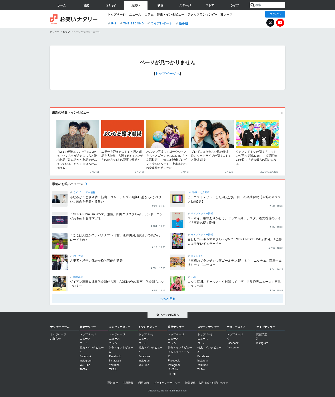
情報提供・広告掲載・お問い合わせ (206, 382)
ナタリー (55, 31)
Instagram (86, 360)
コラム (149, 14)
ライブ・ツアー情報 (84, 192)
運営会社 (112, 382)
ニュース (135, 14)
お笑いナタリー (76, 19)
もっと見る (167, 298)
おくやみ (78, 256)
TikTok (83, 369)
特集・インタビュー (170, 14)
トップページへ (167, 73)
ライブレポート (161, 23)
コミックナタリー (119, 326)
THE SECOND (133, 23)
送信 (252, 5)
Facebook (86, 356)
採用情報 (128, 382)
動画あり (78, 277)
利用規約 (143, 382)
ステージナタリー (208, 326)
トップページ (117, 14)
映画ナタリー (176, 326)
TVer (193, 277)
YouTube (280, 23)
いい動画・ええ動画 (198, 192)
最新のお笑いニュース (67, 184)
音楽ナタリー (88, 326)
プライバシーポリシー (167, 382)
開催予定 (261, 334)
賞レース (226, 14)
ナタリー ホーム (60, 326)
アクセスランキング (201, 14)
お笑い (66, 31)
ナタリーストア (236, 326)
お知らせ (55, 338)
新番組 (183, 23)
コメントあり (198, 256)
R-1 (113, 23)
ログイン (275, 14)
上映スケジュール (178, 352)
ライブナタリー (265, 326)
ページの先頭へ (169, 314)
